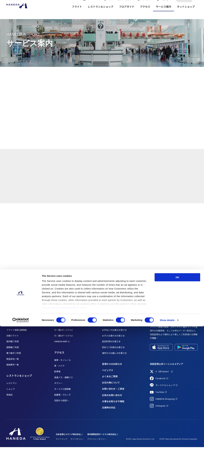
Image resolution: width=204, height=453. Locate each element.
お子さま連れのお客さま (113, 341)
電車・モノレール (62, 366)
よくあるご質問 (110, 382)
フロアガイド (126, 12)
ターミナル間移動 (62, 395)
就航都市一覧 (12, 370)
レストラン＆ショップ (100, 12)
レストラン (11, 389)
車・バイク (59, 371)
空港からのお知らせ (112, 369)
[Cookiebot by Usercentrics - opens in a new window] (21, 446)
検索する (195, 5)
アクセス (145, 12)
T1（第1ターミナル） (64, 330)
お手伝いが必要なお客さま (114, 336)
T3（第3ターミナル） (64, 341)
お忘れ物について (111, 388)
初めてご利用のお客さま (113, 353)
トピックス (107, 376)
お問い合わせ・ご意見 (113, 394)
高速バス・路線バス (63, 383)
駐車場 (57, 377)
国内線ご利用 (12, 347)
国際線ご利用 (12, 353)
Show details (167, 446)
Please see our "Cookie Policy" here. (64, 434)
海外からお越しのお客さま (114, 359)
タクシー (58, 389)
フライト (77, 12)
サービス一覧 (108, 330)
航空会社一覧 (12, 365)
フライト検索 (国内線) (16, 330)
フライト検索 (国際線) (16, 336)
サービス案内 (163, 12)
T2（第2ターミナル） (64, 336)
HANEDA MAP (60, 347)
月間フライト (12, 341)
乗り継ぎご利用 (13, 359)
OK (177, 404)
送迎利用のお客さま (111, 347)
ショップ (10, 395)
